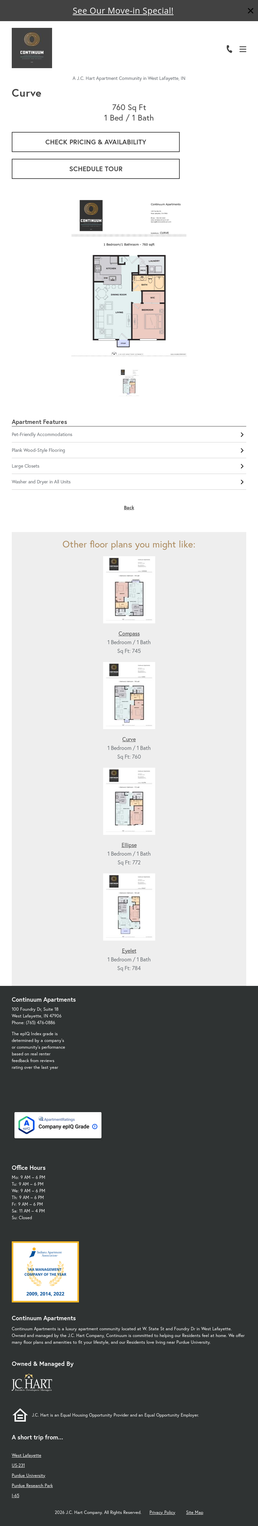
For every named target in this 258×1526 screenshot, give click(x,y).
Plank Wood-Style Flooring (129, 450)
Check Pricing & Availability (95, 141)
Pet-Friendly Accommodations (129, 434)
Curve (129, 739)
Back (129, 507)
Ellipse (129, 844)
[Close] (251, 11)
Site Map (194, 1512)
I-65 (15, 1495)
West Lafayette (26, 1455)
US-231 (18, 1465)
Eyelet (129, 950)
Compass (129, 633)
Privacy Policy (162, 1512)
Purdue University (28, 1475)
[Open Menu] (243, 49)
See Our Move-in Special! (123, 10)
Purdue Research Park (32, 1485)
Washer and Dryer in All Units (129, 482)
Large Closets (129, 466)
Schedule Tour (96, 168)
